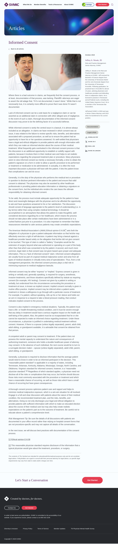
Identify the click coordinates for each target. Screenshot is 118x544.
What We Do (27, 4)
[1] (10, 439)
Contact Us (12, 508)
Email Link (90, 146)
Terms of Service (43, 529)
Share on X (90, 142)
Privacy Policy (27, 529)
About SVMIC (69, 4)
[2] (27, 371)
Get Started (102, 4)
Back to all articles (16, 49)
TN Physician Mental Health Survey (82, 529)
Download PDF (91, 137)
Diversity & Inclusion (11, 529)
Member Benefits (40, 4)
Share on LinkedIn (92, 151)
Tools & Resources (55, 4)
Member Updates (59, 529)
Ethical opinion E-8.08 (20, 439)
